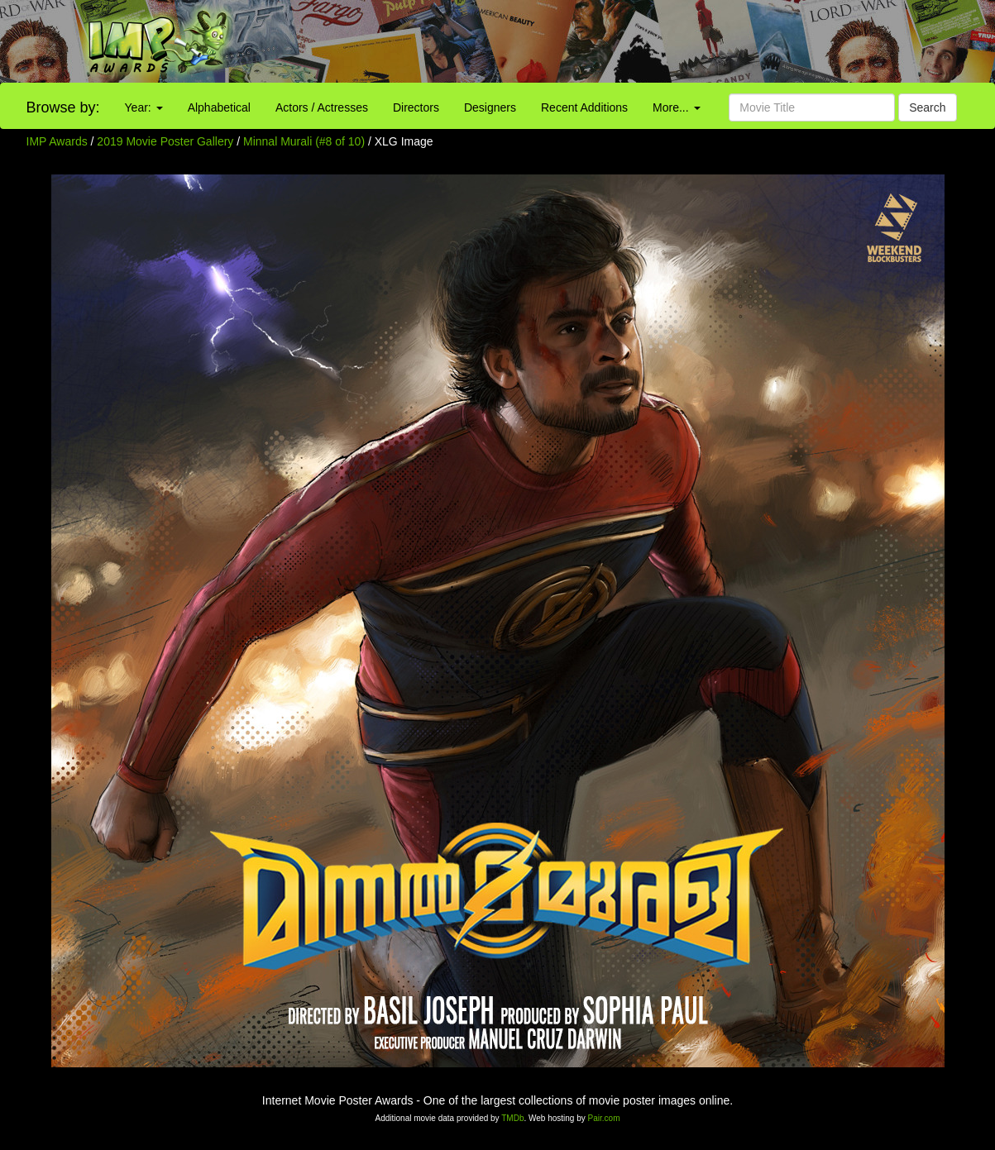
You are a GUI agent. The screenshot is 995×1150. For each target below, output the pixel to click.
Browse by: (63, 107)
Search (927, 107)
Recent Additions (584, 107)
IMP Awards (57, 141)
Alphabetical (219, 107)
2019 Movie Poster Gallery (165, 141)
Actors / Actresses (321, 107)
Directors (416, 107)
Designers (490, 107)
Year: (144, 107)
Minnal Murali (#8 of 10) (304, 141)
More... (676, 107)
